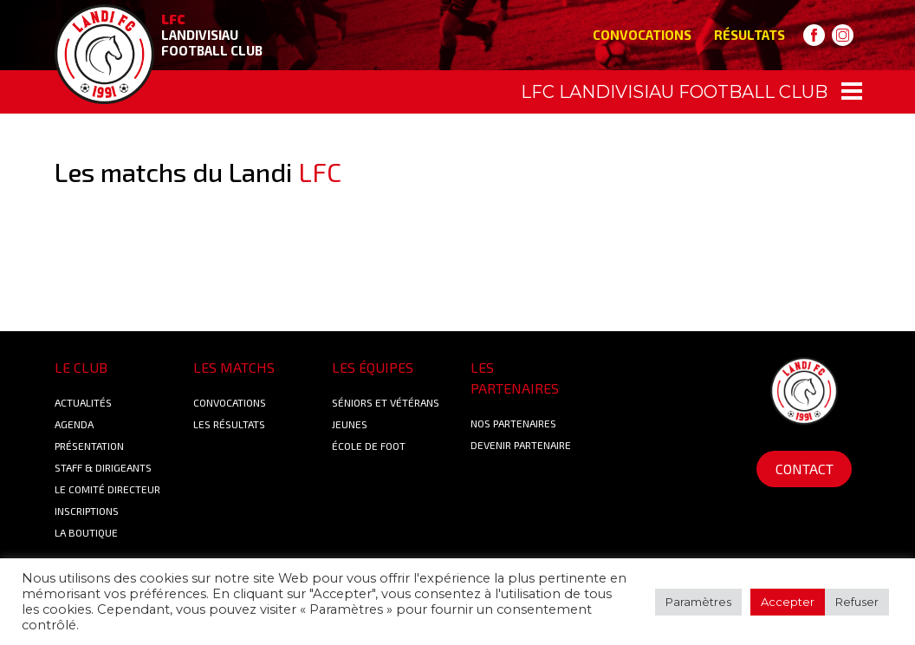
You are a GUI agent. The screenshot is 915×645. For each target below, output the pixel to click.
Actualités (83, 402)
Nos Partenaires (513, 423)
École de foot (369, 446)
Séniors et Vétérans (385, 402)
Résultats (749, 34)
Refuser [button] (857, 602)
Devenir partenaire (520, 445)
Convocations (642, 34)
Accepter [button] (787, 602)
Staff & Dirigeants (103, 467)
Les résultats (229, 424)
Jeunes (349, 424)
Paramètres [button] (698, 602)
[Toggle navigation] (457, 92)
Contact (804, 468)
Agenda (74, 424)
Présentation (89, 446)
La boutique (86, 532)
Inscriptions (87, 511)
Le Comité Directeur (107, 489)
